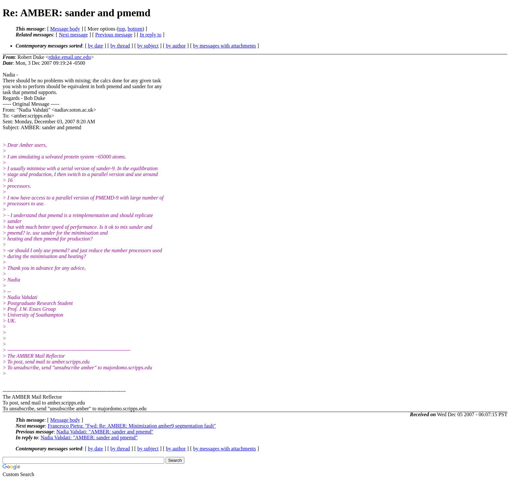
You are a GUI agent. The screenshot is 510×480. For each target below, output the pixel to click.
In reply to (151, 34)
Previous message (113, 34)
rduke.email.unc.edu (69, 57)
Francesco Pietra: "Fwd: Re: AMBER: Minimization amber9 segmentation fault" (132, 426)
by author (176, 45)
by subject (147, 45)
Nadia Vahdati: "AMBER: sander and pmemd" (105, 431)
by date (95, 45)
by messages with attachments (224, 45)
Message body (65, 29)
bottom (135, 29)
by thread (120, 45)
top (121, 29)
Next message (73, 34)
